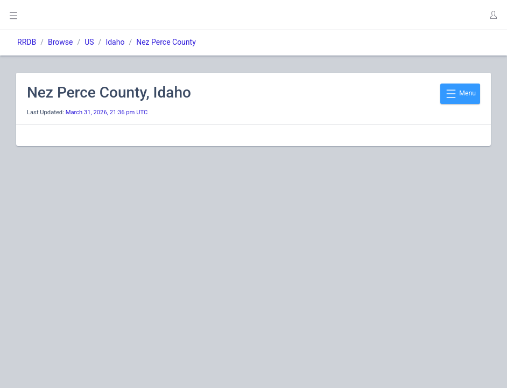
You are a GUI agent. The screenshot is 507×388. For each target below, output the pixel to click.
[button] (493, 15)
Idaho (114, 42)
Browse (60, 42)
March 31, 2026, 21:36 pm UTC (107, 112)
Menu (460, 93)
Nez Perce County (166, 42)
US (89, 42)
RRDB (26, 42)
